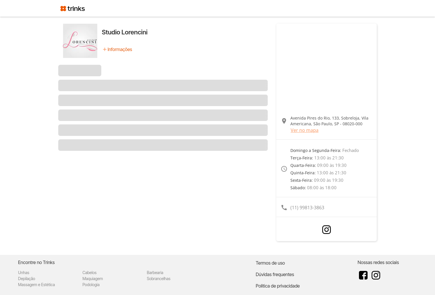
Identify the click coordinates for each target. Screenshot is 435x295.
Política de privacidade (278, 286)
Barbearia (155, 272)
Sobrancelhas (158, 278)
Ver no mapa (305, 130)
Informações (120, 49)
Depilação (26, 278)
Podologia (91, 284)
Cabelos (89, 272)
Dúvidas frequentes (275, 274)
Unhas (23, 272)
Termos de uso (270, 263)
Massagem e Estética (36, 284)
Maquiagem (92, 278)
